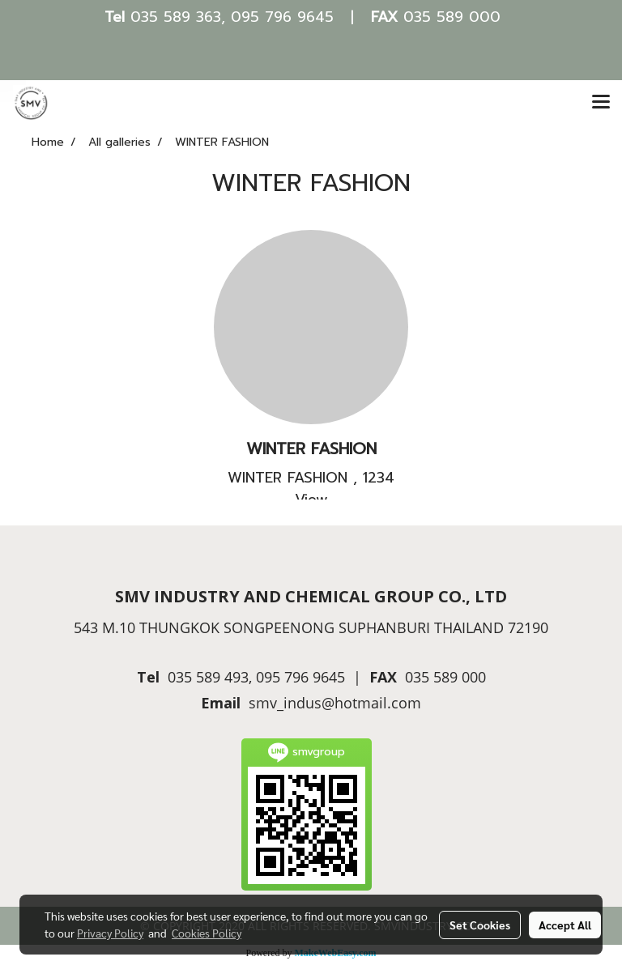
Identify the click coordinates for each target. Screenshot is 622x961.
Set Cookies (479, 924)
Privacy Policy (110, 932)
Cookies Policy (206, 932)
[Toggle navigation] (601, 103)
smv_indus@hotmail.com (335, 702)
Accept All (565, 924)
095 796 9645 (282, 17)
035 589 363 (175, 17)
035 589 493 (208, 677)
